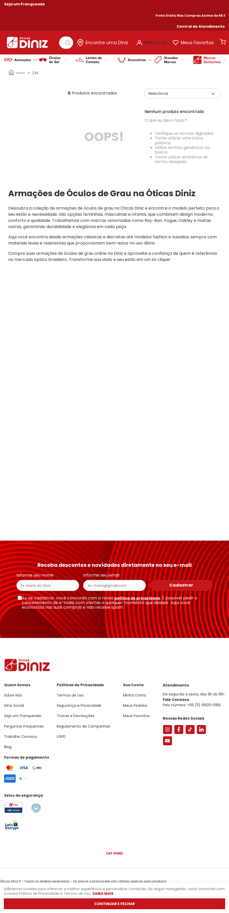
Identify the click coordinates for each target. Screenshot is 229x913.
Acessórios (140, 57)
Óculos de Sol (57, 57)
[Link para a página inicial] (17, 70)
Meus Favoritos (200, 41)
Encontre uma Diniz (110, 41)
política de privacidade (137, 598)
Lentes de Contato (96, 57)
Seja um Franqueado (24, 4)
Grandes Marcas (174, 57)
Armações (25, 57)
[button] (201, 26)
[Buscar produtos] (70, 41)
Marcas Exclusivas (215, 57)
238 (35, 70)
